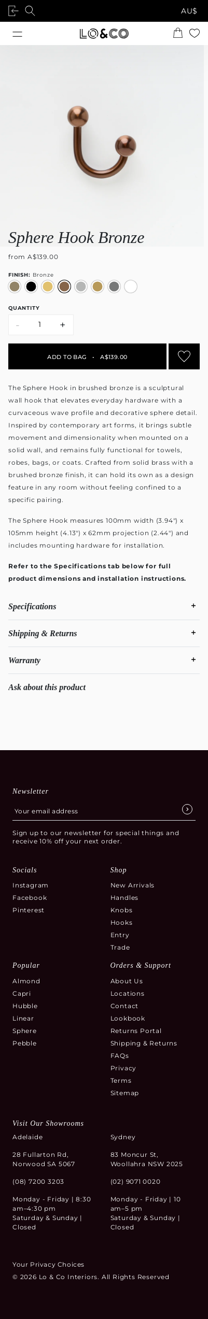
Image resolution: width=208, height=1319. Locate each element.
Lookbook (127, 1018)
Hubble (25, 1006)
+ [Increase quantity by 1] (63, 325)
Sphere (24, 1031)
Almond (26, 981)
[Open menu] (17, 33)
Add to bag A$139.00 (87, 357)
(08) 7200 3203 (38, 1181)
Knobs (121, 910)
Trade (120, 947)
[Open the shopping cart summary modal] (178, 33)
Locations (127, 993)
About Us (126, 981)
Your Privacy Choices (48, 1264)
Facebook (29, 897)
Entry (120, 935)
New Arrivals (132, 885)
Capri (21, 993)
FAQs (119, 1055)
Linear (23, 1018)
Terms (121, 1080)
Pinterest (28, 910)
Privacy (123, 1068)
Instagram (30, 885)
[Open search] (32, 11)
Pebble (24, 1043)
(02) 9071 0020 (135, 1181)
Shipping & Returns (143, 1043)
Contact (124, 1006)
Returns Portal (136, 1031)
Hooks (121, 922)
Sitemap (125, 1093)
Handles (124, 897)
